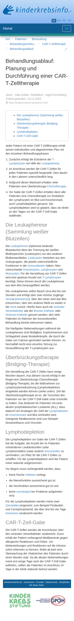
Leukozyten (35, 257)
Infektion (30, 474)
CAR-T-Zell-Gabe (27, 135)
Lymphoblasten (58, 410)
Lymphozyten (49, 269)
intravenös (22, 299)
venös (9, 299)
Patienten (21, 39)
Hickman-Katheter (17, 314)
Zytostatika (12, 505)
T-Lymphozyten (51, 277)
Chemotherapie (56, 186)
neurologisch (24, 491)
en (59, 20)
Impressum (29, 582)
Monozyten (12, 273)
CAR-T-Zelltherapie (54, 44)
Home (7, 28)
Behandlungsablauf (22, 48)
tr (69, 20)
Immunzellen (52, 451)
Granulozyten (31, 269)
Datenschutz (51, 582)
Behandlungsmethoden (24, 44)
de (54, 20)
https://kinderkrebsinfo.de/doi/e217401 (28, 102)
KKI (8, 39)
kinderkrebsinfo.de (13, 582)
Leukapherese (50, 163)
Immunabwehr (36, 265)
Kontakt (40, 582)
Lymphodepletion (27, 131)
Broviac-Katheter (44, 310)
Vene (13, 306)
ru (64, 20)
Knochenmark (17, 414)
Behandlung (39, 39)
